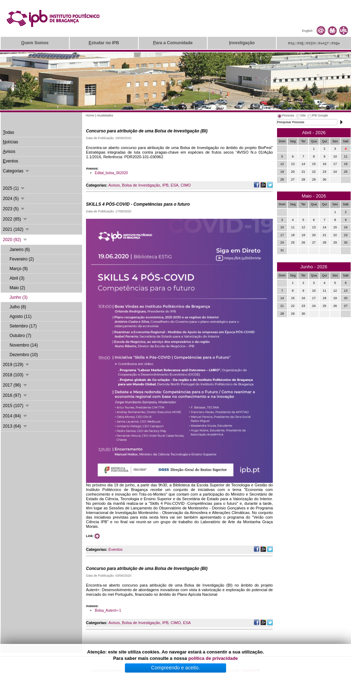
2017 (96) (15, 385)
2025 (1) (14, 188)
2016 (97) (15, 395)
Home (90, 115)
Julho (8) (18, 306)
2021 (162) (16, 229)
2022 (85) (15, 219)
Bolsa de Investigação (141, 185)
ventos (10, 161)
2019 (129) (16, 364)
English (307, 31)
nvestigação (242, 42)
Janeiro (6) (20, 249)
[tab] (285, 116)
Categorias (16, 171)
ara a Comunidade (172, 42)
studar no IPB (103, 42)
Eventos (116, 549)
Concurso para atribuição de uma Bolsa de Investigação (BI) (146, 130)
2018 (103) (16, 375)
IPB (165, 185)
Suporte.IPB (251, 670)
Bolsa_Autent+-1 (108, 610)
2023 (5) (14, 209)
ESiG (311, 43)
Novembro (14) (24, 345)
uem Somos (34, 42)
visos (9, 151)
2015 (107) (16, 406)
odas (8, 132)
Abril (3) (17, 278)
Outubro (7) (20, 335)
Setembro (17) (23, 326)
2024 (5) (14, 198)
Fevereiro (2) (22, 259)
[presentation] (285, 116)
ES (291, 43)
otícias (10, 141)
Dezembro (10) (24, 354)
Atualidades (105, 115)
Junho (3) (19, 297)
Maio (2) (17, 287)
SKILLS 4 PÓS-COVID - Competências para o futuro (138, 204)
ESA (174, 185)
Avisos (114, 185)
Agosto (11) (20, 316)
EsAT (323, 43)
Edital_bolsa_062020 (111, 173)
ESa (336, 43)
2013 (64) (15, 426)
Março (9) (19, 268)
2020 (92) (15, 239)
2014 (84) (15, 416)
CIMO (185, 185)
